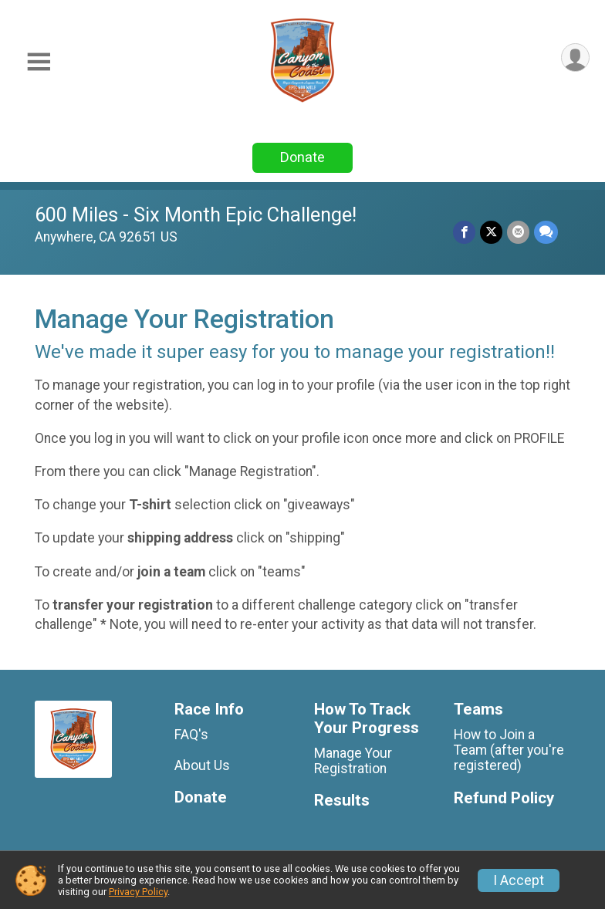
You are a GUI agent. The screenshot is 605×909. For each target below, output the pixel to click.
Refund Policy (504, 798)
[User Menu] (575, 57)
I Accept (518, 880)
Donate (302, 157)
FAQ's (191, 734)
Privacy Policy (138, 891)
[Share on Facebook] (464, 232)
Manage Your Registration (353, 760)
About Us (202, 765)
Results (342, 800)
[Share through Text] (546, 232)
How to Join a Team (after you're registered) (509, 750)
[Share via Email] (518, 232)
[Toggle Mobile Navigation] (38, 62)
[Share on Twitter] (491, 232)
